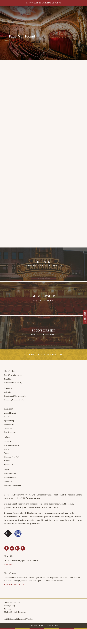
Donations (8, 417)
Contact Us (8, 464)
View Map (8, 564)
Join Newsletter (10, 432)
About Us (8, 441)
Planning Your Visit (11, 457)
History (7, 449)
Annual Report (10, 413)
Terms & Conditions (12, 602)
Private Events (10, 477)
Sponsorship (9, 420)
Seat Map (8, 379)
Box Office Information (13, 375)
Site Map (7, 609)
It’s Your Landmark (11, 445)
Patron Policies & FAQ (13, 383)
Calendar (7, 392)
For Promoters (10, 473)
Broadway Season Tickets (14, 400)
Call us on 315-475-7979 (14, 584)
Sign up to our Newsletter (43, 354)
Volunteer (8, 428)
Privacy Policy (9, 605)
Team (6, 453)
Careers (7, 460)
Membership (9, 424)
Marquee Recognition (12, 485)
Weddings (8, 481)
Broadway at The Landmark (14, 396)
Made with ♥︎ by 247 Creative (15, 612)
